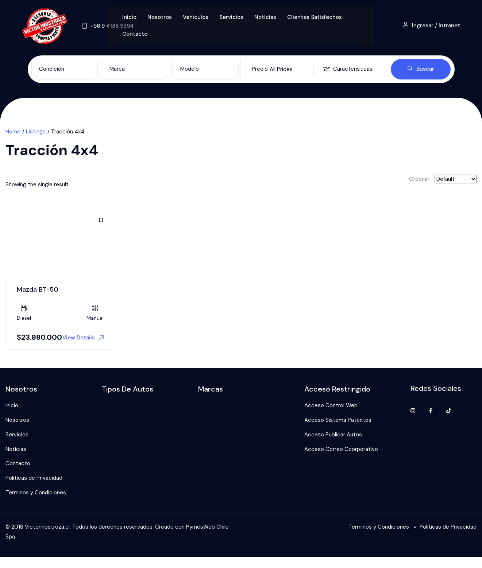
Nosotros (159, 17)
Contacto (134, 34)
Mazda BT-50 (37, 289)
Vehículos (195, 17)
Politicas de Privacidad (33, 478)
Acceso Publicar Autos (333, 434)
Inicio (129, 17)
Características (348, 69)
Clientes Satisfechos (314, 17)
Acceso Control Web (331, 405)
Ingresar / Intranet (431, 25)
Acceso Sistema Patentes (337, 420)
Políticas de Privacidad (448, 526)
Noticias (265, 17)
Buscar (420, 69)
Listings (36, 131)
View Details (83, 337)
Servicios (231, 17)
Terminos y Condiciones (35, 492)
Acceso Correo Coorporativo (341, 449)
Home (12, 131)
